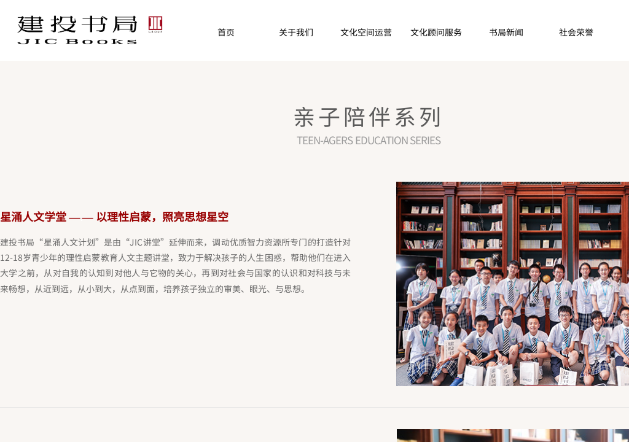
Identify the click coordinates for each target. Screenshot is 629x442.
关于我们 (296, 32)
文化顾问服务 (436, 32)
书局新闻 (506, 32)
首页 (226, 32)
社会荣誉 (576, 32)
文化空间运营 (366, 32)
